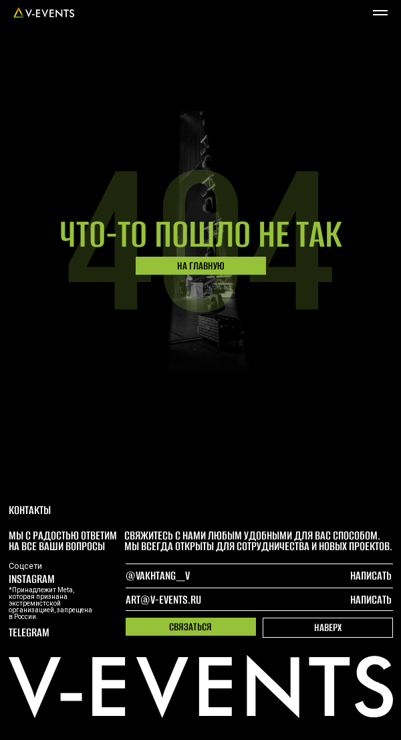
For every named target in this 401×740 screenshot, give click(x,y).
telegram (29, 632)
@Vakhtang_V (158, 576)
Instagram (32, 579)
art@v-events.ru (163, 600)
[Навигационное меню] (380, 12)
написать (371, 600)
